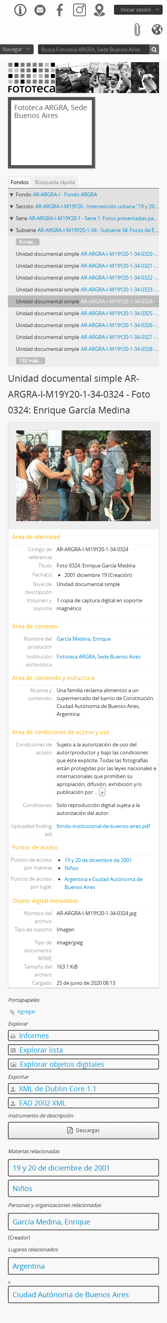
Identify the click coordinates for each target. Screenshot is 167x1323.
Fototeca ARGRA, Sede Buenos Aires (98, 656)
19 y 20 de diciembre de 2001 (98, 860)
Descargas (83, 1130)
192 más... (30, 360)
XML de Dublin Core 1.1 (53, 1088)
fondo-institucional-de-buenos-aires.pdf (103, 826)
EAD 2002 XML (38, 1103)
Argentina (76, 879)
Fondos (19, 182)
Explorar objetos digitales (57, 1064)
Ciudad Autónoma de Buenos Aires (71, 1294)
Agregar (26, 1011)
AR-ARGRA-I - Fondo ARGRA (65, 194)
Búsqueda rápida (55, 182)
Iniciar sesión (136, 9)
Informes (29, 1035)
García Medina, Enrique (84, 638)
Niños (71, 868)
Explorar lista (36, 1050)
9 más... (27, 242)
